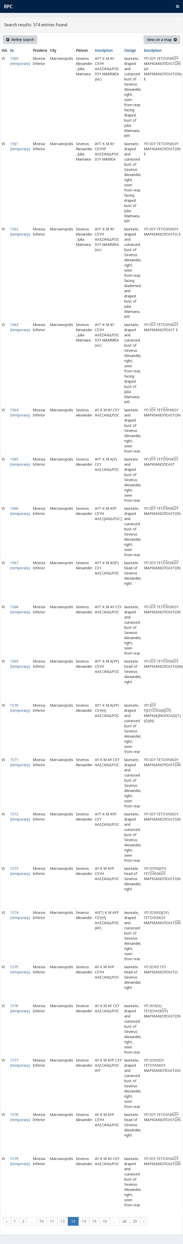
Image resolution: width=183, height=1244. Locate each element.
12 (63, 1221)
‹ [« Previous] (6, 1221)
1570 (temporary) (20, 708)
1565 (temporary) (20, 462)
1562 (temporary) (20, 232)
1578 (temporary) (20, 1117)
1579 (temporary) (20, 1161)
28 (124, 1221)
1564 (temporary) (20, 412)
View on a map (162, 39)
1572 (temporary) (20, 817)
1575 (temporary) (20, 969)
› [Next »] (143, 1221)
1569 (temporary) (20, 664)
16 (105, 1221)
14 (84, 1221)
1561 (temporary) (20, 146)
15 (94, 1221)
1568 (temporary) (20, 609)
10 (41, 1221)
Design (130, 50)
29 (135, 1221)
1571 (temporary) (20, 762)
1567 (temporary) (20, 565)
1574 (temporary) (20, 915)
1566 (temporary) (20, 511)
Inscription (104, 50)
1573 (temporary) (20, 871)
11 (52, 1221)
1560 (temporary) (20, 61)
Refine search (20, 39)
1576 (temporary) (20, 1008)
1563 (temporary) (20, 327)
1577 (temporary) (20, 1063)
